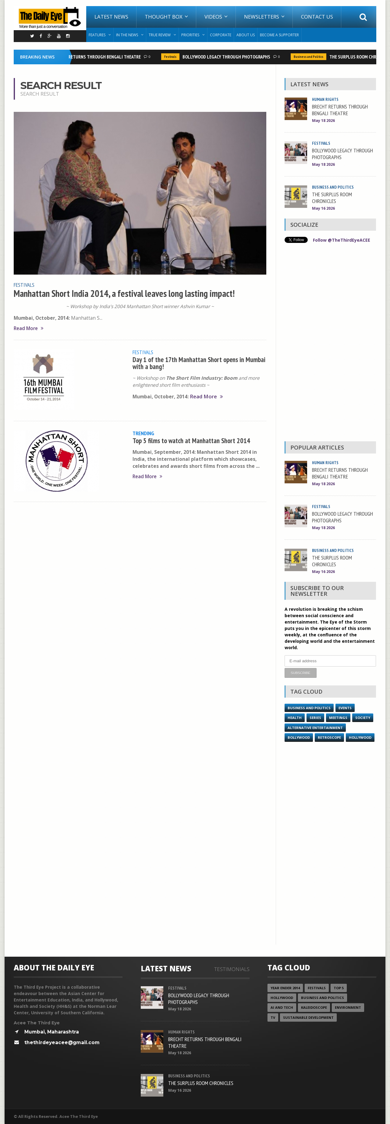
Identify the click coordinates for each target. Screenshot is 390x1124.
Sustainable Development (308, 1017)
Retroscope (329, 737)
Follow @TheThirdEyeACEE (341, 240)
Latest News (111, 16)
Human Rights (325, 99)
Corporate (220, 34)
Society (362, 717)
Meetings (338, 717)
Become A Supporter (279, 34)
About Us (245, 34)
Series (315, 717)
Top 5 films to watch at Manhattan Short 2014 (191, 440)
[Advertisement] (330, 343)
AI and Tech (282, 1007)
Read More (29, 328)
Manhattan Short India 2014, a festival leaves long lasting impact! (124, 293)
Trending (143, 433)
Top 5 (339, 988)
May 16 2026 (323, 208)
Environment (348, 1007)
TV (273, 1017)
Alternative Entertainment (315, 727)
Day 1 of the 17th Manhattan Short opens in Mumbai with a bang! (199, 363)
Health (295, 717)
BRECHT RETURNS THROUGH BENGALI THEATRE (99, 57)
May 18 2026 (323, 120)
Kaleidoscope (314, 1007)
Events (345, 708)
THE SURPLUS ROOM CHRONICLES (332, 197)
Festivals (172, 57)
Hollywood (360, 737)
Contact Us (317, 16)
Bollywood (299, 737)
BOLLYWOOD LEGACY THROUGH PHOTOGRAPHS (228, 57)
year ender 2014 (285, 988)
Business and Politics (310, 57)
